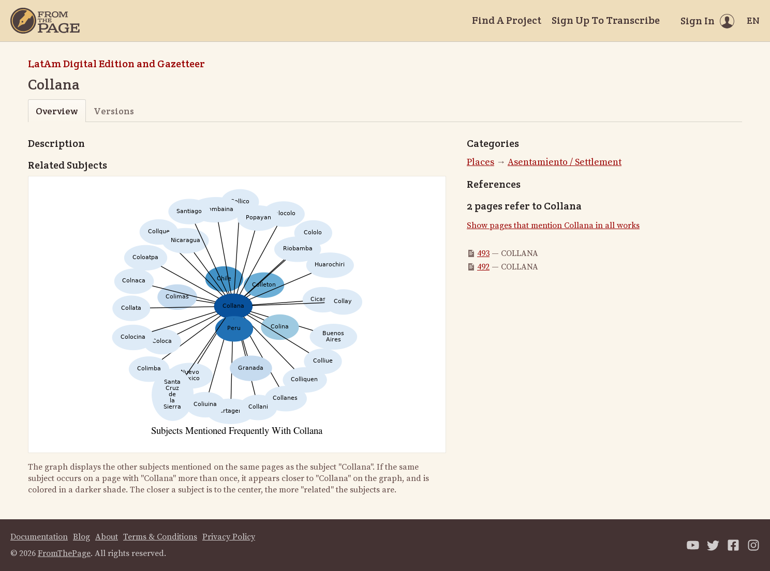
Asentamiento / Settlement (564, 162)
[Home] (45, 21)
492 (483, 267)
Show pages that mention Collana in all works (553, 225)
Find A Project (506, 20)
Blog (81, 537)
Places (480, 162)
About (106, 537)
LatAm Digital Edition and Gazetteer (116, 63)
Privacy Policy (228, 537)
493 (483, 253)
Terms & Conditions (160, 537)
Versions (114, 111)
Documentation (39, 537)
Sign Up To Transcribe (606, 20)
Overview (57, 111)
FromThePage (64, 553)
